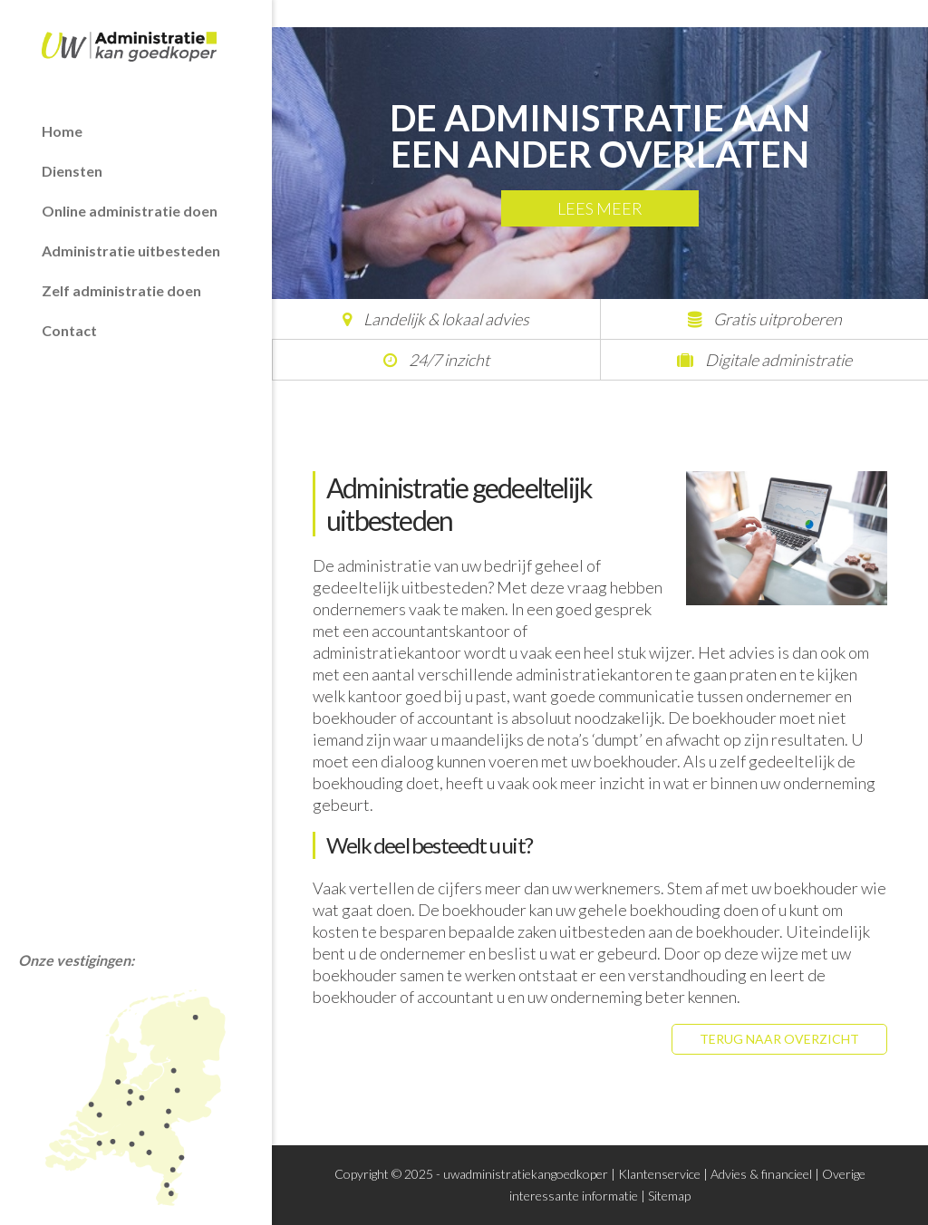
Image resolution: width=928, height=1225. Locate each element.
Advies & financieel (761, 1174)
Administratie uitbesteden (131, 250)
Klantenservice (659, 1174)
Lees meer (600, 208)
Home (62, 131)
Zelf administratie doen (121, 290)
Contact (69, 330)
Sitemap (669, 1195)
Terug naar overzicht (779, 1039)
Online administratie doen (130, 210)
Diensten (72, 170)
